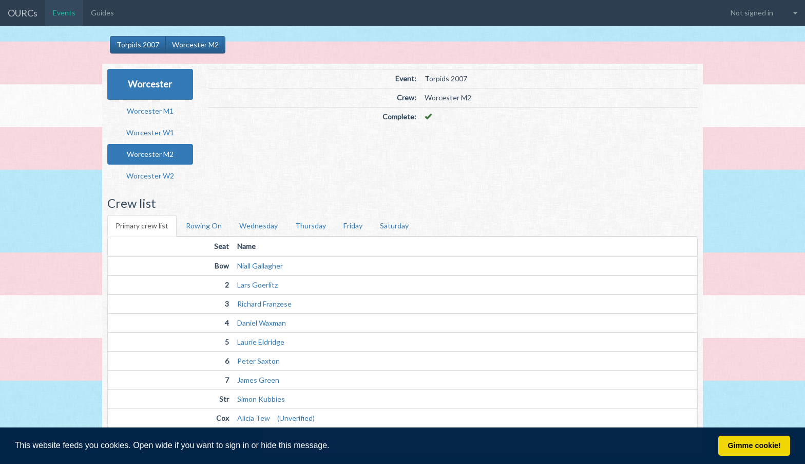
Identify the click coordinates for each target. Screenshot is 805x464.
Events (64, 12)
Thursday (310, 225)
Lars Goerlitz (257, 284)
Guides (102, 12)
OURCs (22, 13)
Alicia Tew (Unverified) (276, 418)
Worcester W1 (150, 132)
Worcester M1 (150, 110)
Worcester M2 (195, 44)
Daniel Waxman (261, 322)
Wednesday (258, 225)
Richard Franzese (264, 303)
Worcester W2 (150, 175)
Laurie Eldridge (260, 341)
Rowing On (204, 225)
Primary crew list (142, 225)
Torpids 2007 (138, 44)
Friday (352, 225)
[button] (333, 446)
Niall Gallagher (260, 265)
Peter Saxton (258, 360)
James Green (258, 380)
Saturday (394, 225)
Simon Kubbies (261, 399)
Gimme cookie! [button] (754, 445)
